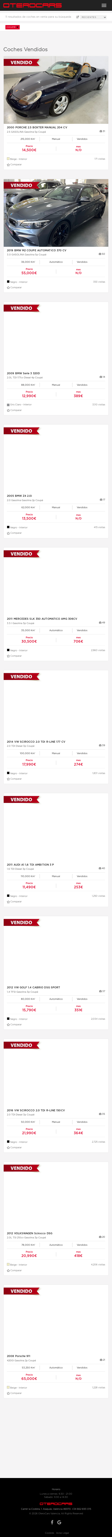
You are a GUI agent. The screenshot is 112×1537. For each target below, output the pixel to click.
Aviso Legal (62, 1533)
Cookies (49, 1533)
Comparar (14, 164)
